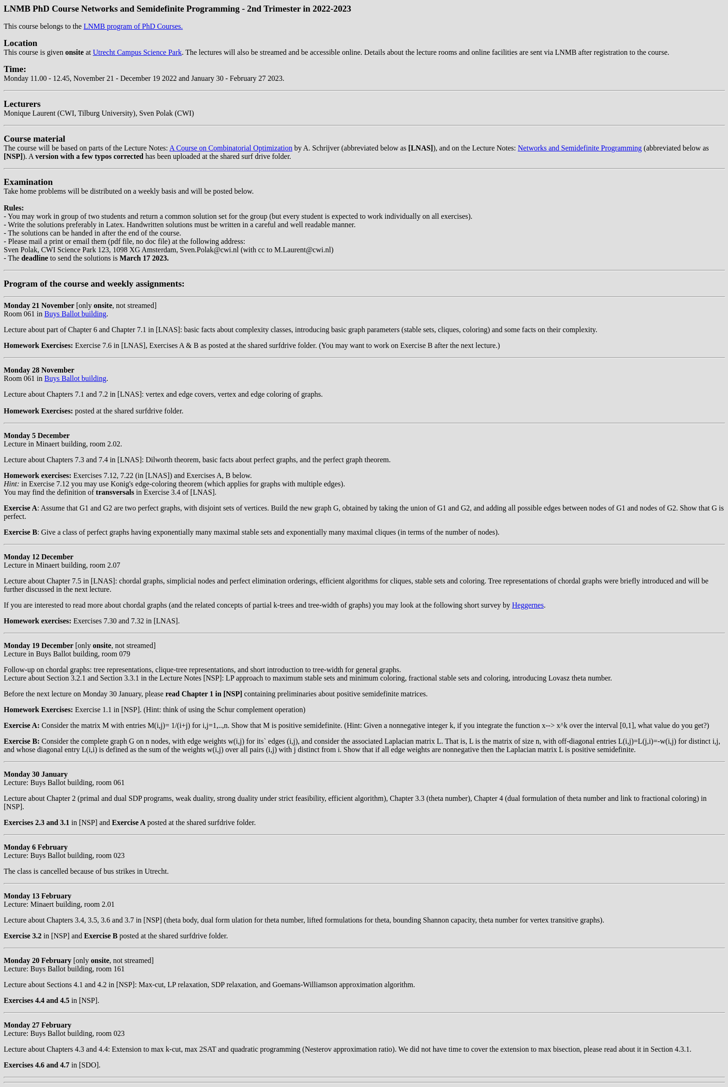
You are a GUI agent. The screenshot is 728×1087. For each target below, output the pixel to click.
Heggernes (528, 605)
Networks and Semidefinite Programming (580, 148)
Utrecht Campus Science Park (137, 52)
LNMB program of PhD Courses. (133, 26)
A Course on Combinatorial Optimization (230, 148)
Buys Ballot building (75, 314)
